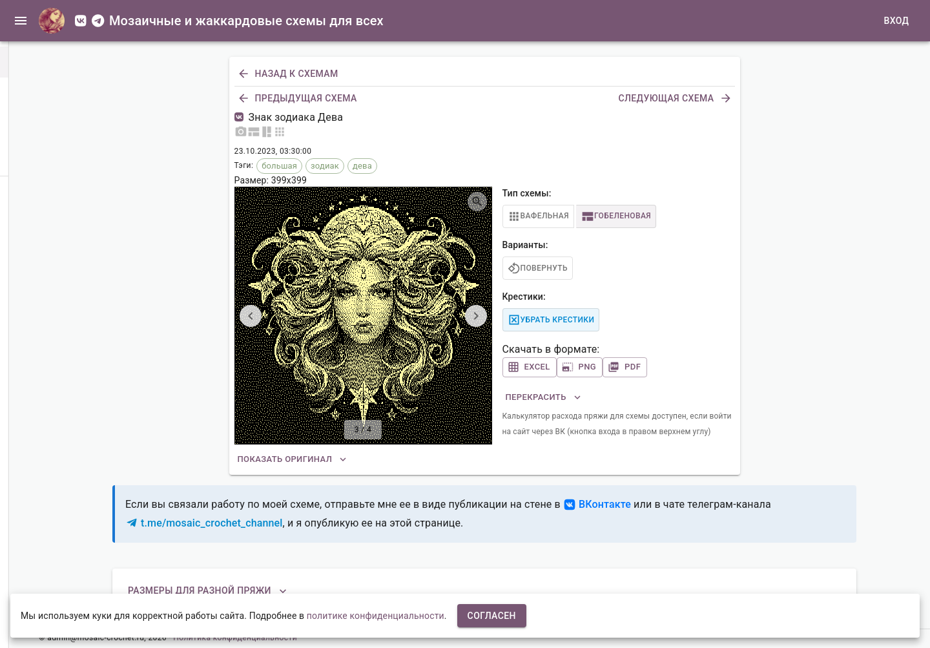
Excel (529, 367)
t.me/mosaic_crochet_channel (204, 523)
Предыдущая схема (298, 98)
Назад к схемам (289, 74)
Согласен (491, 616)
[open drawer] (21, 21)
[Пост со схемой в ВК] (241, 117)
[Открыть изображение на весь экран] (477, 201)
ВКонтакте (597, 504)
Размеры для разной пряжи (207, 591)
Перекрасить (543, 398)
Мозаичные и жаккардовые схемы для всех (246, 20)
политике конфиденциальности (375, 616)
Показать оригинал (292, 460)
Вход (893, 21)
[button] (18, 62)
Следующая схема (673, 98)
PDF (624, 367)
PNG (580, 367)
